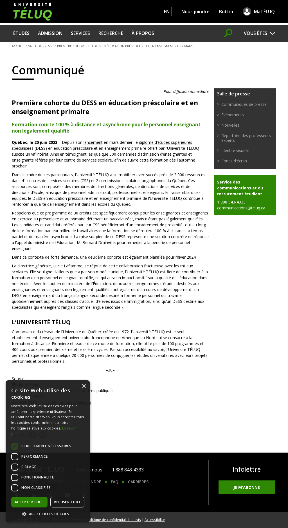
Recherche (110, 33)
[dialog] (48, 451)
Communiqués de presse (244, 104)
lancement (93, 142)
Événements (232, 114)
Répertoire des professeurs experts (246, 138)
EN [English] (167, 11)
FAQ (114, 481)
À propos (143, 33)
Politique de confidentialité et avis (114, 519)
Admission (50, 33)
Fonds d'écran (234, 161)
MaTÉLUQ (264, 11)
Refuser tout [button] (67, 502)
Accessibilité (155, 519)
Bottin (226, 11)
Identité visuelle (235, 150)
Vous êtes (255, 33)
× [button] (84, 386)
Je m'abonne (246, 487)
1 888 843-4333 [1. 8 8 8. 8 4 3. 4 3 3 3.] (128, 470)
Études (21, 33)
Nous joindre (195, 11)
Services (80, 33)
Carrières (138, 481)
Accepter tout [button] (29, 502)
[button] (47, 514)
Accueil (18, 46)
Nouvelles (230, 125)
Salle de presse (40, 46)
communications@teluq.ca (241, 208)
